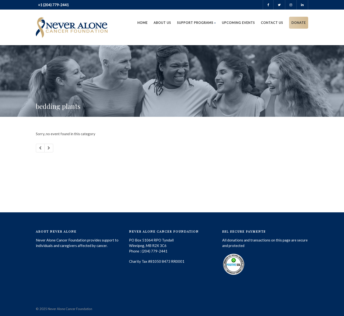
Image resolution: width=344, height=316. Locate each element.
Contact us (272, 23)
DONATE (298, 23)
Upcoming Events (238, 23)
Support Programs (196, 23)
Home (142, 23)
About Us (162, 23)
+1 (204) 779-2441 (53, 5)
